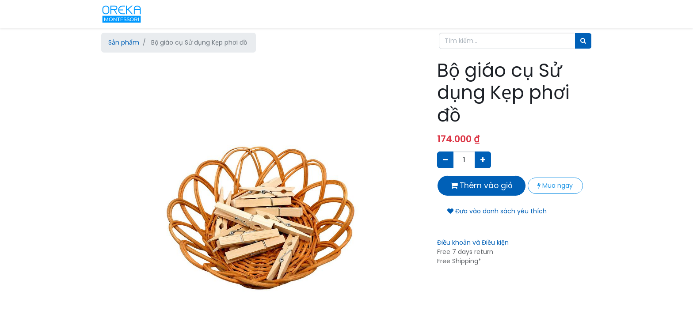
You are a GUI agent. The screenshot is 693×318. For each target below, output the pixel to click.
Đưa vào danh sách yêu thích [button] (497, 211)
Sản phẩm (123, 42)
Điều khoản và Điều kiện (473, 242)
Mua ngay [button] (555, 185)
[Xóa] (445, 159)
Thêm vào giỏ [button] (481, 185)
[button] (125, 148)
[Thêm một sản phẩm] (483, 159)
